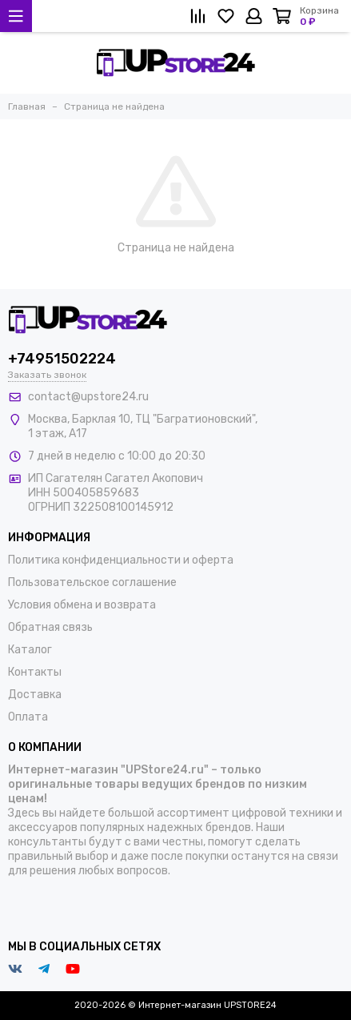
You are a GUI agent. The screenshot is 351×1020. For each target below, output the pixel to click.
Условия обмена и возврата (82, 605)
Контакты (35, 672)
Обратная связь (50, 627)
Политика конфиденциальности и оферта (120, 560)
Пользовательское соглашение (92, 582)
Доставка (35, 694)
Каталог (30, 650)
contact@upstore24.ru (88, 397)
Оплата (28, 717)
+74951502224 (62, 358)
